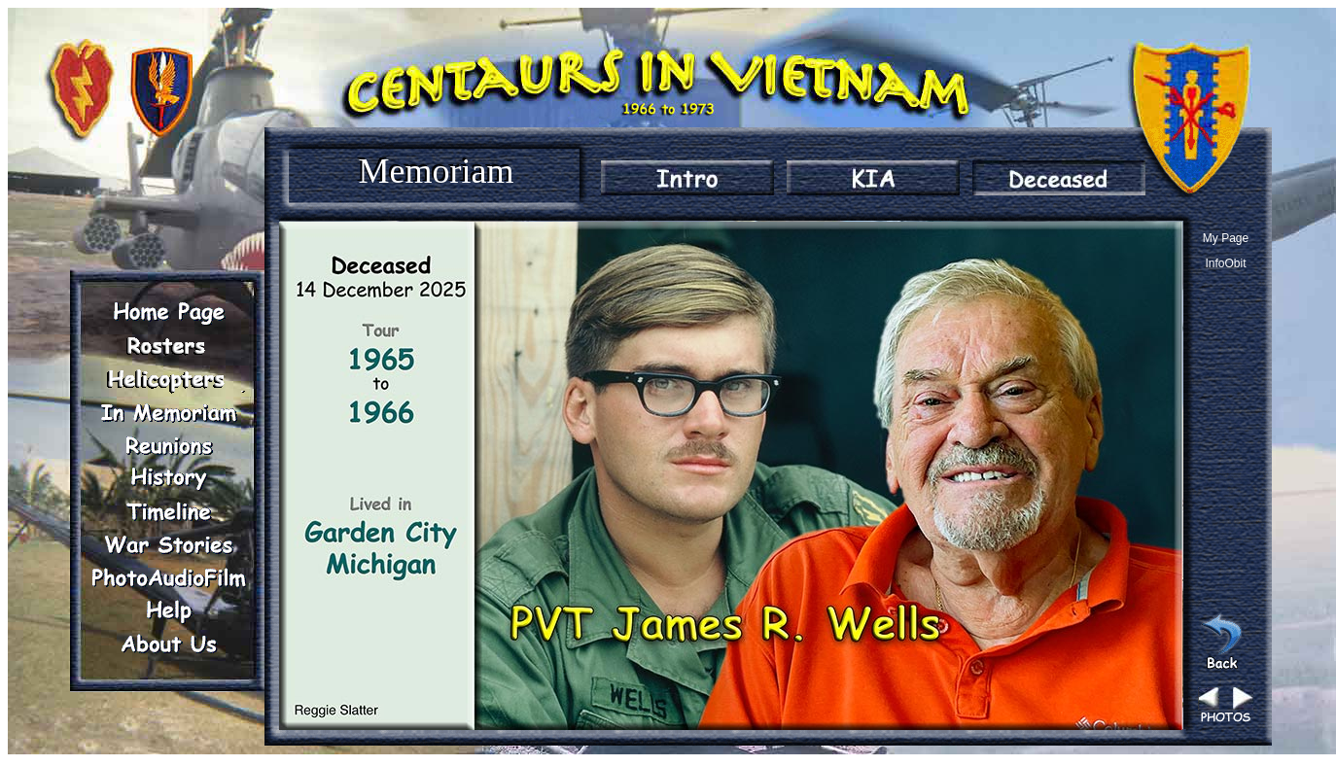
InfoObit (1225, 263)
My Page (1225, 238)
